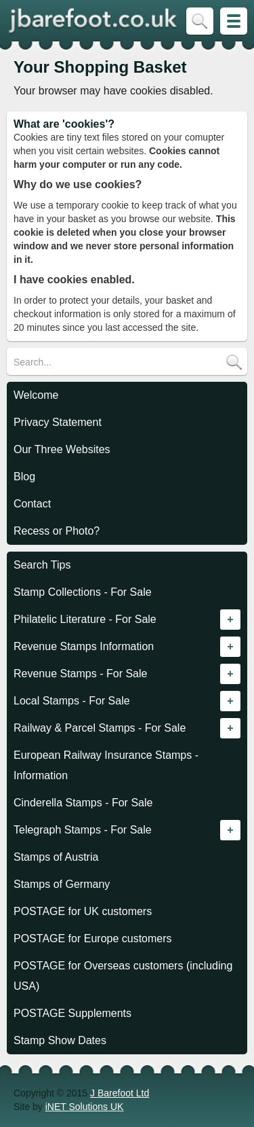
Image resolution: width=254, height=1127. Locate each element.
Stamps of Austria (56, 857)
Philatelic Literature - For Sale (85, 619)
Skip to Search (199, 21)
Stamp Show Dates (60, 1040)
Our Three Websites (62, 449)
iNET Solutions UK (84, 1106)
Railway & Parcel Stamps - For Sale (100, 728)
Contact (32, 503)
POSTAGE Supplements (72, 1013)
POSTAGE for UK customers (83, 911)
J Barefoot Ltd (119, 1093)
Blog (24, 476)
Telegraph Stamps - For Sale (83, 830)
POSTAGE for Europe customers (93, 938)
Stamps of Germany (62, 884)
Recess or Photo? (57, 531)
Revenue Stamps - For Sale (80, 673)
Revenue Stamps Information (84, 646)
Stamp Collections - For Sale (83, 592)
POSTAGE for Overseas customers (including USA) (123, 976)
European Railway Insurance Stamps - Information (106, 765)
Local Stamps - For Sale (72, 700)
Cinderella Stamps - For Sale (83, 802)
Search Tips (42, 565)
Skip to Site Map (233, 21)
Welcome (36, 395)
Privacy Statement (58, 422)
